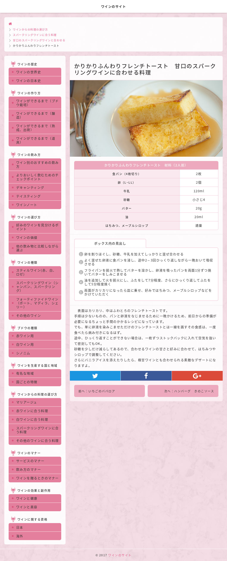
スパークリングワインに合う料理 (35, 34)
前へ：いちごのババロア (96, 391)
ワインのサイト (120, 555)
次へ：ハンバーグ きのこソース (189, 391)
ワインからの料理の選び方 (30, 29)
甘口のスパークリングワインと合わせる (39, 40)
